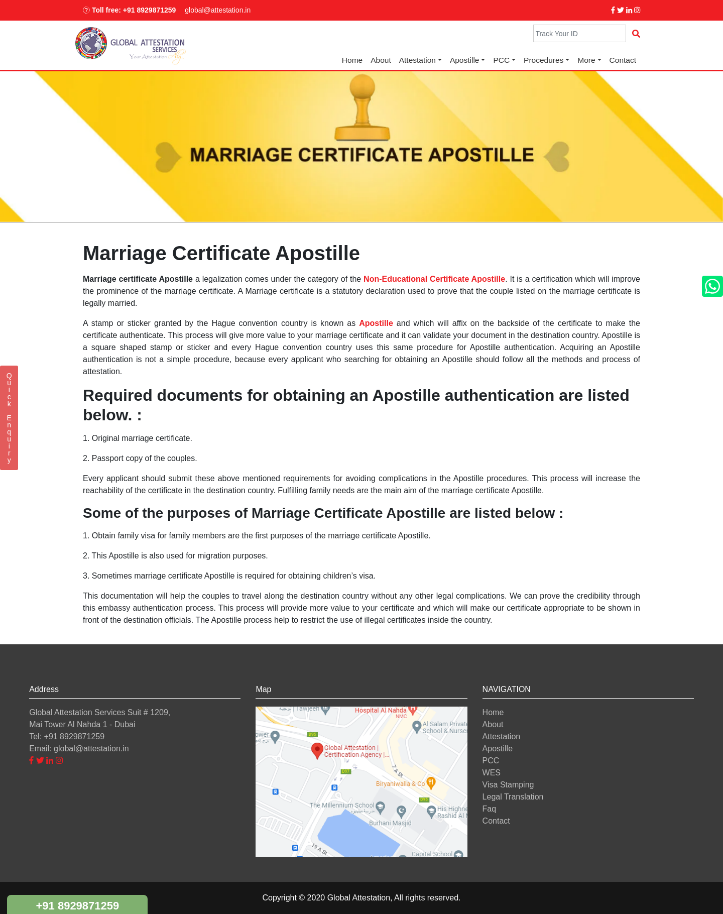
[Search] (579, 33)
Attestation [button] (417, 60)
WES (492, 772)
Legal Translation (513, 796)
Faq (490, 809)
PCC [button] (501, 60)
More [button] (586, 60)
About (381, 60)
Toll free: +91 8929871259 (129, 10)
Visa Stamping (508, 784)
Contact (623, 60)
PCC (491, 760)
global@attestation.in (218, 10)
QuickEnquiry (9, 418)
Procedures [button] (543, 60)
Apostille (464, 60)
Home (352, 60)
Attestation (502, 736)
